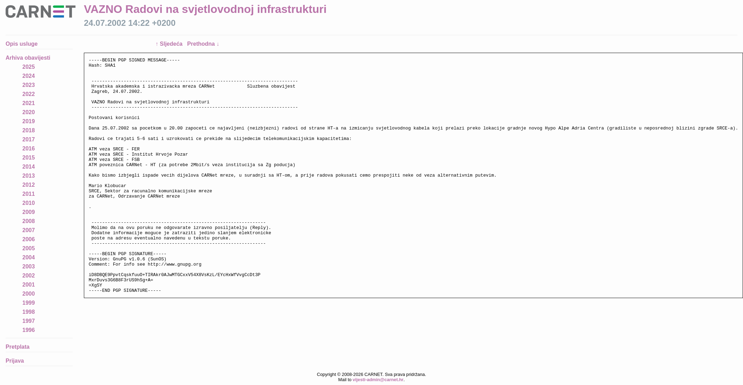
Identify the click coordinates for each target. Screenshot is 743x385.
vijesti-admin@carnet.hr (378, 379)
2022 (28, 94)
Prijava (15, 361)
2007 (28, 230)
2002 (28, 276)
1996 (28, 330)
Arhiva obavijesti (28, 58)
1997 (28, 321)
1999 (28, 303)
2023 (28, 85)
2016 (28, 148)
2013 (28, 176)
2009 (28, 212)
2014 (28, 167)
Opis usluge (22, 44)
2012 (28, 185)
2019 (28, 121)
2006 (28, 239)
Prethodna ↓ (203, 44)
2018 (28, 130)
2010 (28, 203)
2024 (28, 76)
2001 (28, 285)
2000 (28, 294)
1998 (28, 312)
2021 (28, 103)
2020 (28, 112)
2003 (28, 266)
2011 (28, 194)
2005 (28, 248)
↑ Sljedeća (170, 44)
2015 (28, 158)
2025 (28, 67)
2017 (28, 139)
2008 (28, 221)
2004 (28, 257)
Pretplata (17, 347)
